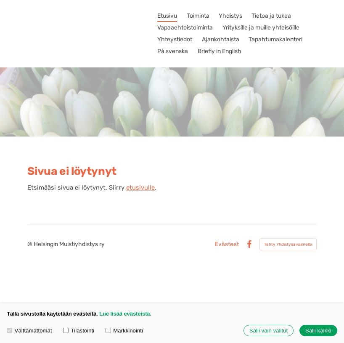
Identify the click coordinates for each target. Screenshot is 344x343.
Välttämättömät (29, 330)
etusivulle (140, 187)
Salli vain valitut (268, 330)
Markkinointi (124, 330)
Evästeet (227, 244)
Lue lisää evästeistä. (125, 314)
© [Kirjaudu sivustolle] (30, 244)
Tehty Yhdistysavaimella (288, 244)
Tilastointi (78, 330)
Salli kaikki (318, 330)
